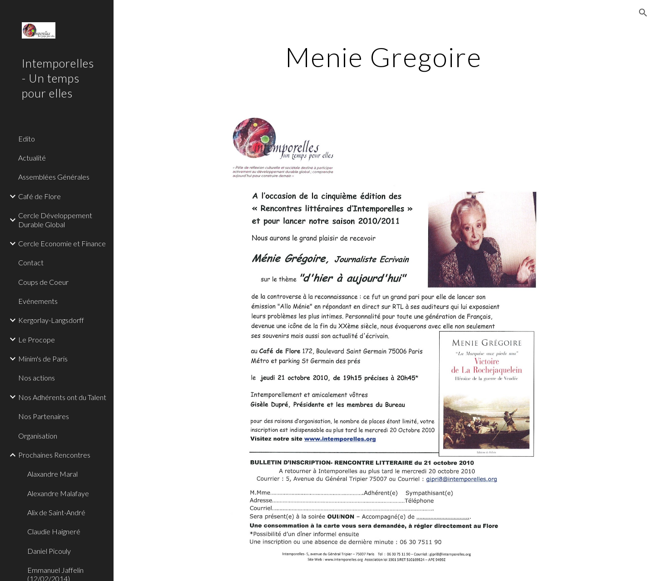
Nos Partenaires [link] (43, 416)
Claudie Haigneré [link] (53, 531)
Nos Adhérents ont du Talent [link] (62, 397)
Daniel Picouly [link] (49, 551)
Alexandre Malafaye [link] (58, 493)
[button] (643, 13)
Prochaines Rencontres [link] (54, 454)
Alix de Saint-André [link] (56, 512)
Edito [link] (26, 138)
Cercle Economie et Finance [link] (62, 243)
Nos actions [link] (36, 377)
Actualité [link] (32, 157)
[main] (383, 56)
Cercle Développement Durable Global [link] (55, 219)
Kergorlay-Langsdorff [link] (51, 320)
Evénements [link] (38, 301)
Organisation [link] (37, 435)
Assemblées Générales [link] (53, 176)
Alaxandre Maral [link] (52, 473)
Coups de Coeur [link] (43, 282)
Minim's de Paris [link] (43, 358)
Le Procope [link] (36, 339)
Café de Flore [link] (39, 196)
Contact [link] (31, 262)
